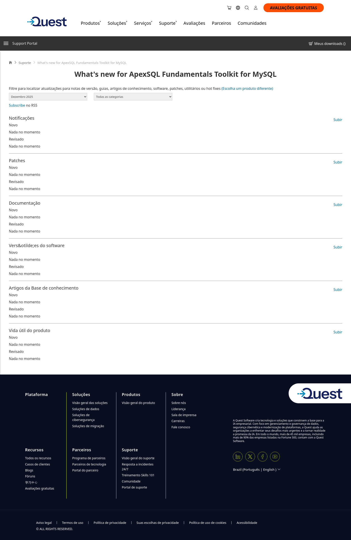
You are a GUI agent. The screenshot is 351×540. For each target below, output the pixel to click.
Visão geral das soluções (89, 403)
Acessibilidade (247, 523)
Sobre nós (178, 403)
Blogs (29, 470)
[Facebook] (262, 456)
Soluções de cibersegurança (83, 417)
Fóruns (30, 476)
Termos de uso (72, 523)
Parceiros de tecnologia (89, 464)
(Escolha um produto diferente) (247, 88)
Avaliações (194, 23)
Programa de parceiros (88, 458)
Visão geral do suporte (138, 458)
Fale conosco (180, 427)
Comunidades (252, 23)
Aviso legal (44, 523)
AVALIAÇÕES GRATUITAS (293, 7)
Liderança (178, 409)
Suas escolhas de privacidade (157, 523)
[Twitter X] (250, 456)
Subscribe (17, 105)
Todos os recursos (38, 458)
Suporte (25, 62)
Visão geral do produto (138, 403)
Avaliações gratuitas (39, 488)
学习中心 (31, 482)
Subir (338, 119)
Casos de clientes (37, 464)
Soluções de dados (85, 409)
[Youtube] (275, 456)
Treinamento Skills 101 (138, 475)
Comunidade (131, 481)
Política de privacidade (110, 523)
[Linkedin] (238, 456)
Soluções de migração (88, 426)
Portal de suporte (134, 487)
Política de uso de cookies (207, 523)
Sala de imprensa (183, 415)
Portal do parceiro (85, 470)
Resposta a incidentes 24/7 (137, 466)
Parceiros (221, 23)
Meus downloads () (326, 43)
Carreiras (178, 421)
